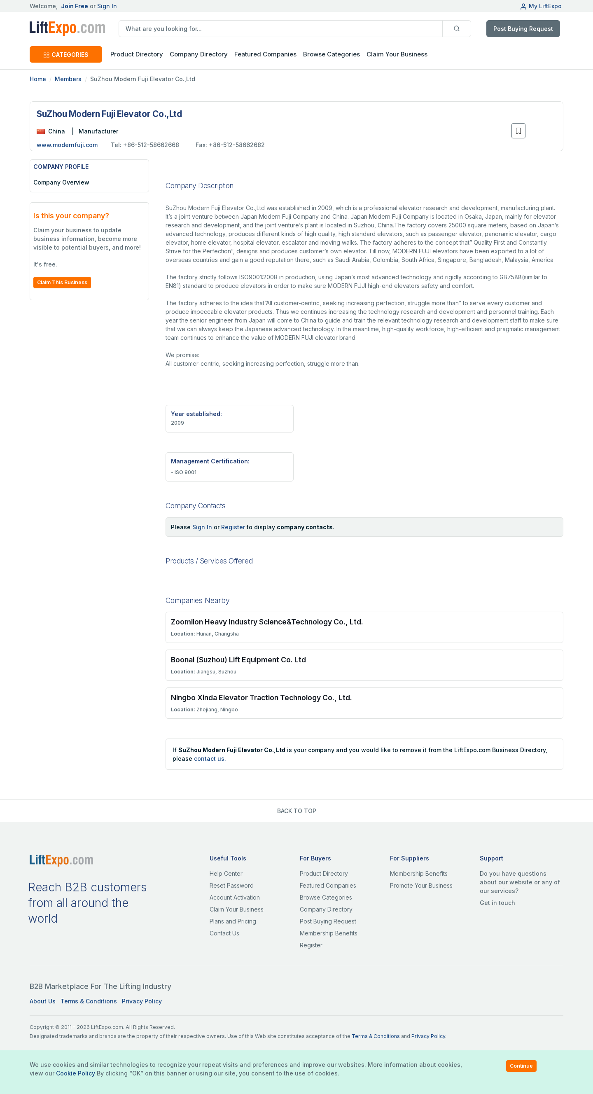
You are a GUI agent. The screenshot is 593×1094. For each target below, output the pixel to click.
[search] (281, 28)
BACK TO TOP (296, 810)
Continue (521, 1066)
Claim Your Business (397, 54)
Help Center (226, 873)
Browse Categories (331, 54)
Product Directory (324, 873)
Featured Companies (265, 54)
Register (233, 527)
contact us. (210, 758)
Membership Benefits (328, 933)
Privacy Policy (142, 1001)
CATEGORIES (66, 54)
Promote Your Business (421, 885)
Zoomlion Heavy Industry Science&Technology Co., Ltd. (267, 621)
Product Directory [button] (136, 54)
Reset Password (232, 885)
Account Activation (235, 897)
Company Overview (61, 182)
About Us (43, 1001)
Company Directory (199, 54)
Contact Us (224, 933)
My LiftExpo (541, 5)
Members (68, 78)
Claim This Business (62, 282)
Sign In (107, 5)
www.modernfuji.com (67, 144)
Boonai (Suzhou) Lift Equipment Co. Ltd (238, 659)
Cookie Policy (75, 1073)
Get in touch (497, 902)
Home (38, 78)
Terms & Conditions (89, 1001)
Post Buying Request (523, 28)
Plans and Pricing (233, 921)
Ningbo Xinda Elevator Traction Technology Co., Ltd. (261, 697)
